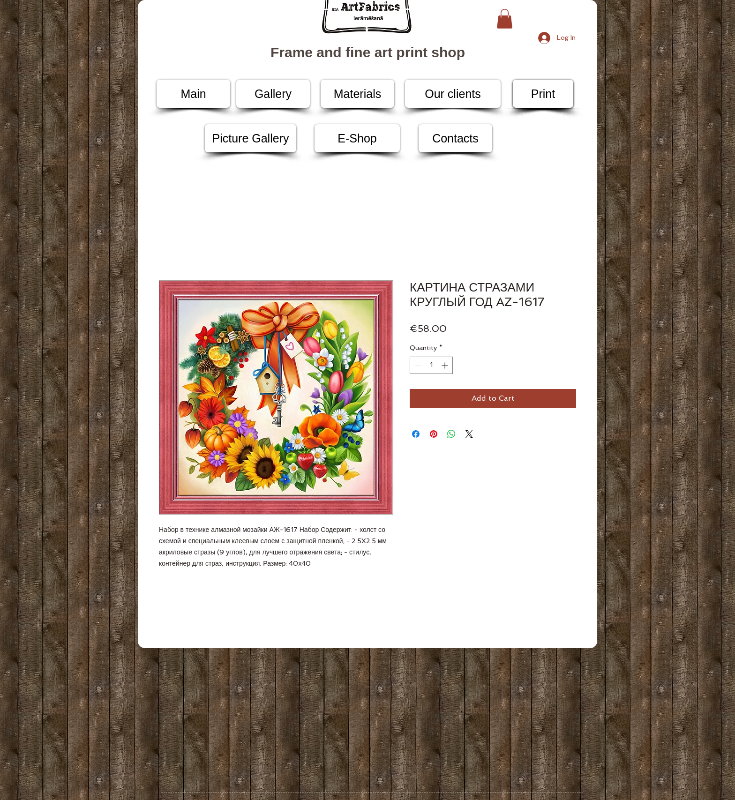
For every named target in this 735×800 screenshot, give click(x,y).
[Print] (543, 94)
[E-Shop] (357, 138)
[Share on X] (469, 434)
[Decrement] (417, 365)
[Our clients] (453, 94)
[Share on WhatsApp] (451, 434)
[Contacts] (455, 138)
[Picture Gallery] (250, 138)
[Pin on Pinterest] (433, 434)
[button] (504, 19)
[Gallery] (273, 94)
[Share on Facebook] (415, 434)
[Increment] (445, 365)
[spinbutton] (431, 365)
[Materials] (357, 94)
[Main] (193, 94)
